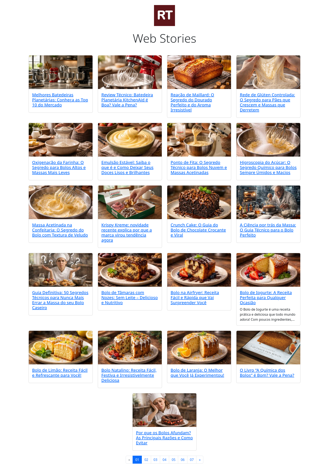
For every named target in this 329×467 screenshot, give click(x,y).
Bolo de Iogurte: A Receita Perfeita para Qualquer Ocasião (266, 297)
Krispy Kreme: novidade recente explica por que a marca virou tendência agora (126, 232)
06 (182, 459)
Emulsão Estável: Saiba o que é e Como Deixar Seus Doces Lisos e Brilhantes (127, 167)
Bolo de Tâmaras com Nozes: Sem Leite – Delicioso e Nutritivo (129, 297)
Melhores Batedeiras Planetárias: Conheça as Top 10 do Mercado (60, 100)
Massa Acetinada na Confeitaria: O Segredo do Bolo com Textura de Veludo (60, 230)
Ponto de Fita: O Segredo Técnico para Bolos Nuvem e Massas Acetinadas (199, 167)
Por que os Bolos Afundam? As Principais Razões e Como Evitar (164, 438)
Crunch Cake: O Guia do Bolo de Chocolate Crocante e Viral (198, 230)
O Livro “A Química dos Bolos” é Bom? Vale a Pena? (267, 372)
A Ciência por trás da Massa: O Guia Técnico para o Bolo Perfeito (268, 230)
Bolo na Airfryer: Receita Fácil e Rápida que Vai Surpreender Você (195, 297)
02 (146, 459)
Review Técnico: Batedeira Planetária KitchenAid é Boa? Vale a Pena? (127, 100)
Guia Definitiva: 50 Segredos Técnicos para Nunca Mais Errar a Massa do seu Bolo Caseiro (60, 300)
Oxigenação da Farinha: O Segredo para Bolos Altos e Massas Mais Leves (59, 167)
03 (155, 459)
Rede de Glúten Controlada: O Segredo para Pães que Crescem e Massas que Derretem (267, 102)
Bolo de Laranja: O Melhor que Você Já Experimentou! (197, 372)
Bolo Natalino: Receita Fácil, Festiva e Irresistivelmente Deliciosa (129, 375)
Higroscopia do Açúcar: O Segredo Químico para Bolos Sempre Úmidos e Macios (268, 167)
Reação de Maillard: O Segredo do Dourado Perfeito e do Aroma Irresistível (192, 102)
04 (164, 459)
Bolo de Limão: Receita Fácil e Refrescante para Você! (59, 372)
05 (173, 459)
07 (192, 459)
